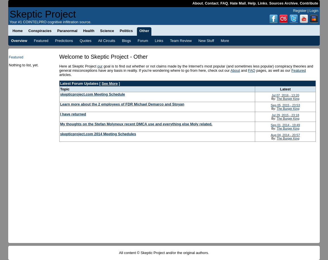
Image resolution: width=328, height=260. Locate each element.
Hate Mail (238, 3)
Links (262, 3)
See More (109, 83)
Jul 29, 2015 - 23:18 (285, 115)
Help (252, 3)
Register (300, 11)
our (100, 66)
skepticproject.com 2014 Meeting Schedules (98, 134)
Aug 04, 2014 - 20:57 (285, 135)
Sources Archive (283, 3)
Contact (212, 3)
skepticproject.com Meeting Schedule (92, 94)
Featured (298, 70)
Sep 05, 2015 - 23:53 (285, 105)
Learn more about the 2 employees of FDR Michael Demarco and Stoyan (122, 104)
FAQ (224, 3)
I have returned (73, 114)
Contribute (309, 3)
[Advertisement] (30, 158)
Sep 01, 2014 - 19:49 (285, 125)
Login (314, 11)
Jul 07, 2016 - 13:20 (285, 95)
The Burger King (288, 98)
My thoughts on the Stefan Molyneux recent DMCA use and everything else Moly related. (136, 124)
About (197, 3)
